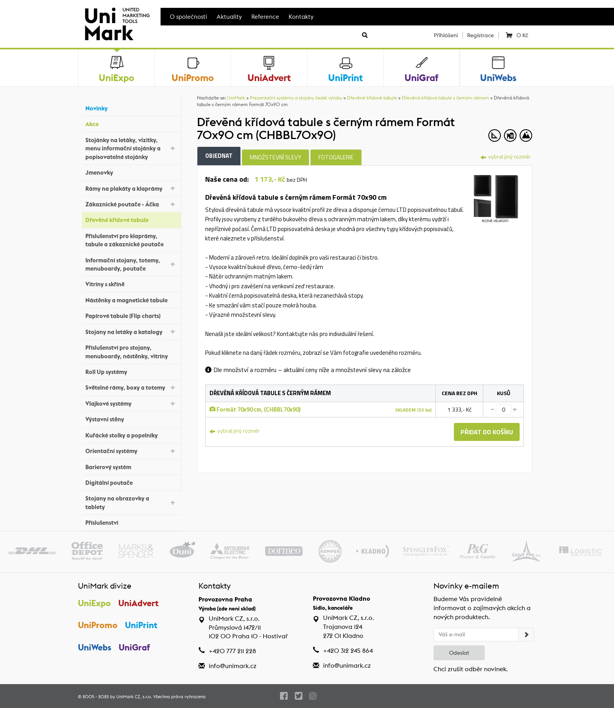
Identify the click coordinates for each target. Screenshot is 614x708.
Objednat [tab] (219, 155)
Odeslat (459, 653)
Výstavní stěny (131, 418)
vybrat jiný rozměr (505, 156)
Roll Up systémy (131, 371)
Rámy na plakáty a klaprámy (131, 188)
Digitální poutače (131, 481)
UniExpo (94, 603)
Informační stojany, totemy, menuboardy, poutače (131, 264)
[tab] (495, 197)
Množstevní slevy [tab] (275, 157)
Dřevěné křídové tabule (131, 219)
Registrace (480, 35)
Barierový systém (131, 465)
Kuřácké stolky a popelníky (131, 434)
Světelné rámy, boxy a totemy (131, 387)
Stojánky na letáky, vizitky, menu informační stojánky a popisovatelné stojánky (131, 148)
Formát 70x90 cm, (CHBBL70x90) (255, 409)
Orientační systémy (131, 450)
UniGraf (134, 647)
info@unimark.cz (232, 666)
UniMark (236, 98)
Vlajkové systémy (131, 403)
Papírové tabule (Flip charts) (131, 315)
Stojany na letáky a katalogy (131, 331)
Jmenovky (131, 171)
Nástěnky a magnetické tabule (131, 299)
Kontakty (301, 16)
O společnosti (188, 16)
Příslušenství (131, 521)
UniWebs (94, 647)
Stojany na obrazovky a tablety (131, 502)
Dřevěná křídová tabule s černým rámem (445, 98)
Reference (265, 16)
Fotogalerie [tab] (336, 157)
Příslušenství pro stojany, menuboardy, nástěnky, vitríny (131, 351)
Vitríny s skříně (131, 283)
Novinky (131, 107)
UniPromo (97, 625)
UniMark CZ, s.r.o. (134, 696)
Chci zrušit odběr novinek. (470, 669)
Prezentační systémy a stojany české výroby (296, 98)
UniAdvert (138, 603)
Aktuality (229, 16)
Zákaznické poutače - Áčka (131, 204)
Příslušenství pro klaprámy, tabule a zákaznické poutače (131, 240)
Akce (131, 123)
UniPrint (141, 625)
